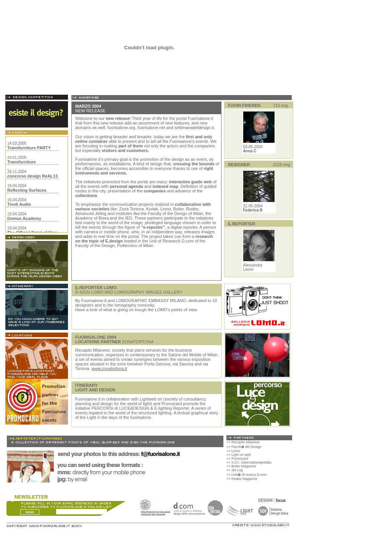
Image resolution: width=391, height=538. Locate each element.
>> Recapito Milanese (243, 442)
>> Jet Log (234, 470)
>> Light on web (238, 455)
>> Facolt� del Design (244, 447)
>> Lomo (233, 451)
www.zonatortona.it (109, 368)
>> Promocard (237, 458)
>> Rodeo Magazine (241, 479)
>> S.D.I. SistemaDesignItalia (248, 462)
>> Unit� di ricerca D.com (246, 475)
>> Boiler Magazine (241, 466)
